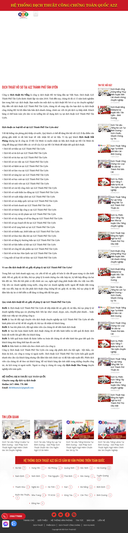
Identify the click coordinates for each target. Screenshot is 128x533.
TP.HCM (54, 495)
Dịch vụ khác (89, 525)
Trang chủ (28, 520)
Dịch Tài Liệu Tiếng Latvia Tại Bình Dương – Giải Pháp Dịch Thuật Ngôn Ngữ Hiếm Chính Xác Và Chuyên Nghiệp (111, 446)
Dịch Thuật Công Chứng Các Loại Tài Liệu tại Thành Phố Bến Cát (118, 166)
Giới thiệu (42, 520)
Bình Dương (104, 495)
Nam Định (22, 476)
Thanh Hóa (22, 487)
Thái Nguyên (56, 476)
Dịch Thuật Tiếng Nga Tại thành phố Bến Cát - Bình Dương (118, 150)
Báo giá (90, 520)
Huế (68, 487)
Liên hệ (101, 520)
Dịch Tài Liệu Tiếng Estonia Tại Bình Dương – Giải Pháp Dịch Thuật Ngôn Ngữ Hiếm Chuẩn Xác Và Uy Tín (79, 446)
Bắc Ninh (86, 468)
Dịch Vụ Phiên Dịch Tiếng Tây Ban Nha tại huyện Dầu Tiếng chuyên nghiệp (118, 220)
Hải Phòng (55, 468)
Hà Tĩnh (53, 487)
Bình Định (103, 487)
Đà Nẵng (86, 487)
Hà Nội (20, 468)
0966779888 (16, 516)
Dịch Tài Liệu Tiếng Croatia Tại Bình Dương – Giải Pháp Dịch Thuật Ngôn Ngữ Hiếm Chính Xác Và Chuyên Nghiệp (15, 446)
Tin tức (79, 520)
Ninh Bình (38, 476)
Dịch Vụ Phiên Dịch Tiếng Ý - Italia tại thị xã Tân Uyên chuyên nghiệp (118, 184)
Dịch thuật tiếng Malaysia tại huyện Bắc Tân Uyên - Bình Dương (118, 112)
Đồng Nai (37, 503)
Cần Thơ (86, 495)
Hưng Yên (38, 468)
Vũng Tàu (70, 495)
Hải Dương (104, 468)
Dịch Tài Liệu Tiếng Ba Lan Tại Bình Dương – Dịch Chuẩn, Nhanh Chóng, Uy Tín (118, 132)
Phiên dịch (50, 525)
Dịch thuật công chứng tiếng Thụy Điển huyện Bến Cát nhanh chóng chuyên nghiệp (118, 94)
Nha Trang (38, 495)
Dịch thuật (38, 525)
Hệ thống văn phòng (61, 520)
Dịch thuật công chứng (69, 525)
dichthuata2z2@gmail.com (21, 388)
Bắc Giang (87, 476)
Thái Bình (70, 476)
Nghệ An (37, 487)
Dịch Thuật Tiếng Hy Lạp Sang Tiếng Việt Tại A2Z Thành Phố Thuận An (118, 202)
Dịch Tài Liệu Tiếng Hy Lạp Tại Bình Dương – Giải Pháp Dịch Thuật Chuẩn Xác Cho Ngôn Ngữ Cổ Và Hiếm (47, 446)
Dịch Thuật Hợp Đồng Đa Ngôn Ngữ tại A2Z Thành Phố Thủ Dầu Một (118, 238)
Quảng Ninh (71, 468)
